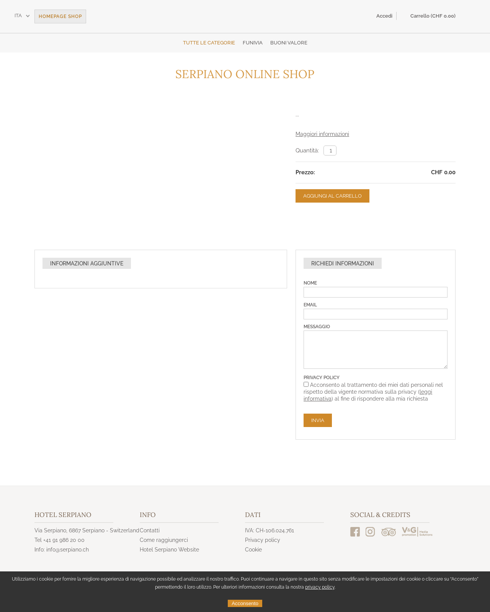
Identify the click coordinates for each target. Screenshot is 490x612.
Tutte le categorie (209, 43)
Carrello (433, 16)
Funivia (253, 43)
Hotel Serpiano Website (169, 550)
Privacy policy (262, 540)
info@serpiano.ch (67, 550)
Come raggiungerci (164, 540)
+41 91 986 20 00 (64, 540)
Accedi (384, 16)
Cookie (253, 550)
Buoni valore (288, 43)
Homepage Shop (60, 16)
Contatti (150, 530)
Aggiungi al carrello (332, 196)
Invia (317, 420)
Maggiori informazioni (322, 134)
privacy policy (320, 587)
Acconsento (245, 603)
